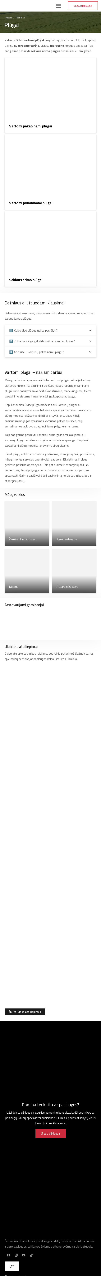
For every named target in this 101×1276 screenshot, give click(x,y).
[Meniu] (58, 6)
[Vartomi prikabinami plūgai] (50, 172)
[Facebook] (8, 1255)
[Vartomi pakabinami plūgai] (50, 95)
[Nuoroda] (16, 6)
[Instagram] (16, 1255)
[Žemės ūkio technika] (27, 523)
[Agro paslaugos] (74, 523)
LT (11, 1266)
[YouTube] (24, 1255)
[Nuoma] (27, 571)
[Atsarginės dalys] (74, 571)
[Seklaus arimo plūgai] (50, 249)
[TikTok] (31, 1255)
